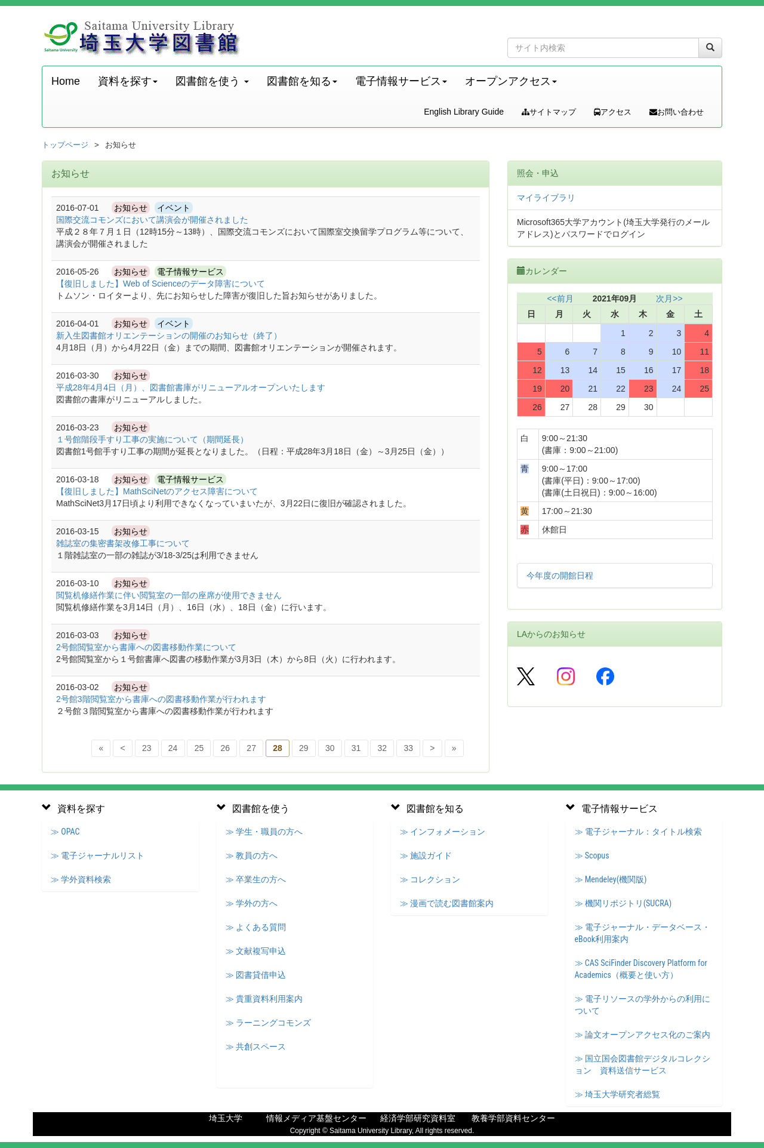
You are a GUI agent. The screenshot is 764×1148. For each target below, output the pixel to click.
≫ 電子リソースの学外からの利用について (642, 1004)
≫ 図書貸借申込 (256, 975)
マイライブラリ (546, 197)
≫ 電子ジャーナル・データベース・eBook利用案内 (642, 933)
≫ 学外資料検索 (81, 879)
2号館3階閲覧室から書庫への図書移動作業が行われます (161, 699)
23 (147, 748)
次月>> (669, 298)
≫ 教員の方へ (252, 855)
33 (408, 748)
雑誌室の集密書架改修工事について (123, 543)
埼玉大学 (225, 1118)
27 (251, 748)
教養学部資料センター (513, 1118)
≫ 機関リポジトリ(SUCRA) (623, 903)
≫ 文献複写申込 (256, 951)
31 (356, 748)
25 (199, 748)
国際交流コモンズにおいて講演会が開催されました (152, 219)
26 (225, 748)
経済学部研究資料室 (417, 1118)
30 (330, 748)
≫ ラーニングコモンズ (268, 1022)
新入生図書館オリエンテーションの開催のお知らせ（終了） (169, 335)
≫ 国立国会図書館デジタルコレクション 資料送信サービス (642, 1064)
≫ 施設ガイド (426, 855)
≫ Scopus (592, 855)
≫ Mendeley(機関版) (611, 879)
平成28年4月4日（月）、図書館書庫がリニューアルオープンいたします (190, 387)
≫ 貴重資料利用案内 (264, 999)
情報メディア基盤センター (316, 1118)
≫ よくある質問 (256, 927)
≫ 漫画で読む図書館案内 (447, 903)
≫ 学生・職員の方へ (264, 831)
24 (173, 748)
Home (65, 81)
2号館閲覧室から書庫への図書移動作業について (146, 647)
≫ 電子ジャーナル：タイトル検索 (638, 831)
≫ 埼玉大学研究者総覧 (617, 1094)
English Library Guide (464, 111)
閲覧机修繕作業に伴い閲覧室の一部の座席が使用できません (169, 595)
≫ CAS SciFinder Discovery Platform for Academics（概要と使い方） (641, 969)
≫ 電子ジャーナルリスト (97, 855)
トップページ (65, 144)
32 (382, 748)
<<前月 (560, 298)
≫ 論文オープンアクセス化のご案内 (642, 1034)
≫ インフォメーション (442, 831)
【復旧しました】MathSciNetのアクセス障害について (157, 491)
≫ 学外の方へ (252, 903)
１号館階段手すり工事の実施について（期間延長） (152, 439)
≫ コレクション (430, 879)
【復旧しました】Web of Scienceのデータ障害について (160, 283)
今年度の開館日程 (559, 575)
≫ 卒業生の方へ (256, 879)
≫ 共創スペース (256, 1046)
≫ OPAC (65, 831)
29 (304, 748)
